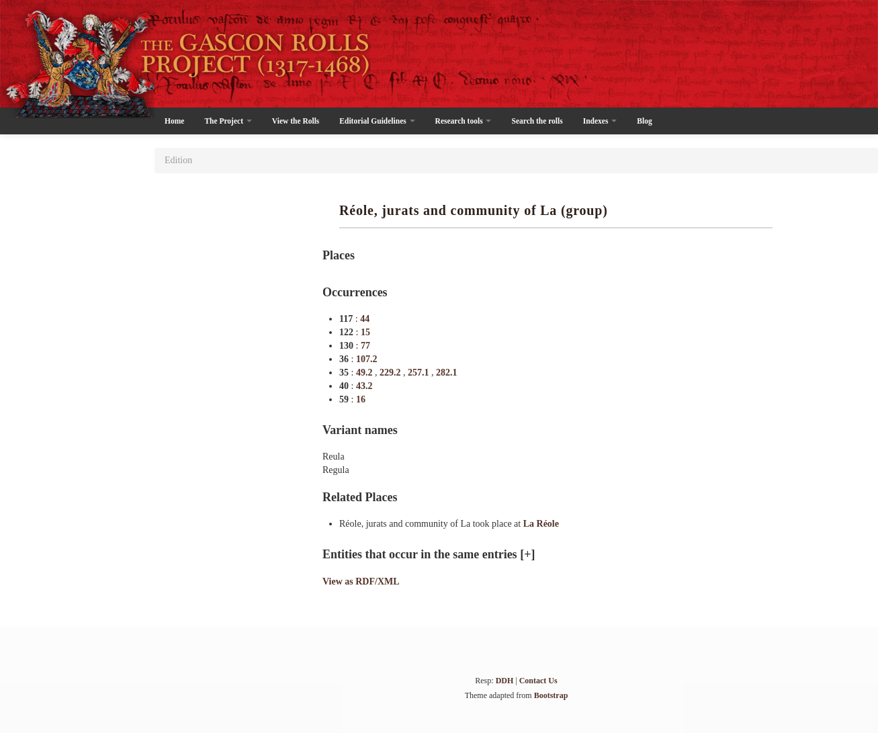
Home (174, 121)
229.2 (391, 373)
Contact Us (538, 680)
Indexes (600, 121)
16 (360, 399)
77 (365, 346)
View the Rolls (295, 121)
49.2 (365, 373)
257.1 (419, 373)
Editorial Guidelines (376, 121)
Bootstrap (551, 695)
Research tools (463, 121)
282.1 (446, 373)
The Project (227, 121)
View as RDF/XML (361, 581)
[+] (527, 554)
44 (364, 319)
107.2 (367, 359)
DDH (505, 680)
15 (365, 332)
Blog (644, 121)
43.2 (364, 386)
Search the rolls (536, 121)
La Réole (541, 524)
